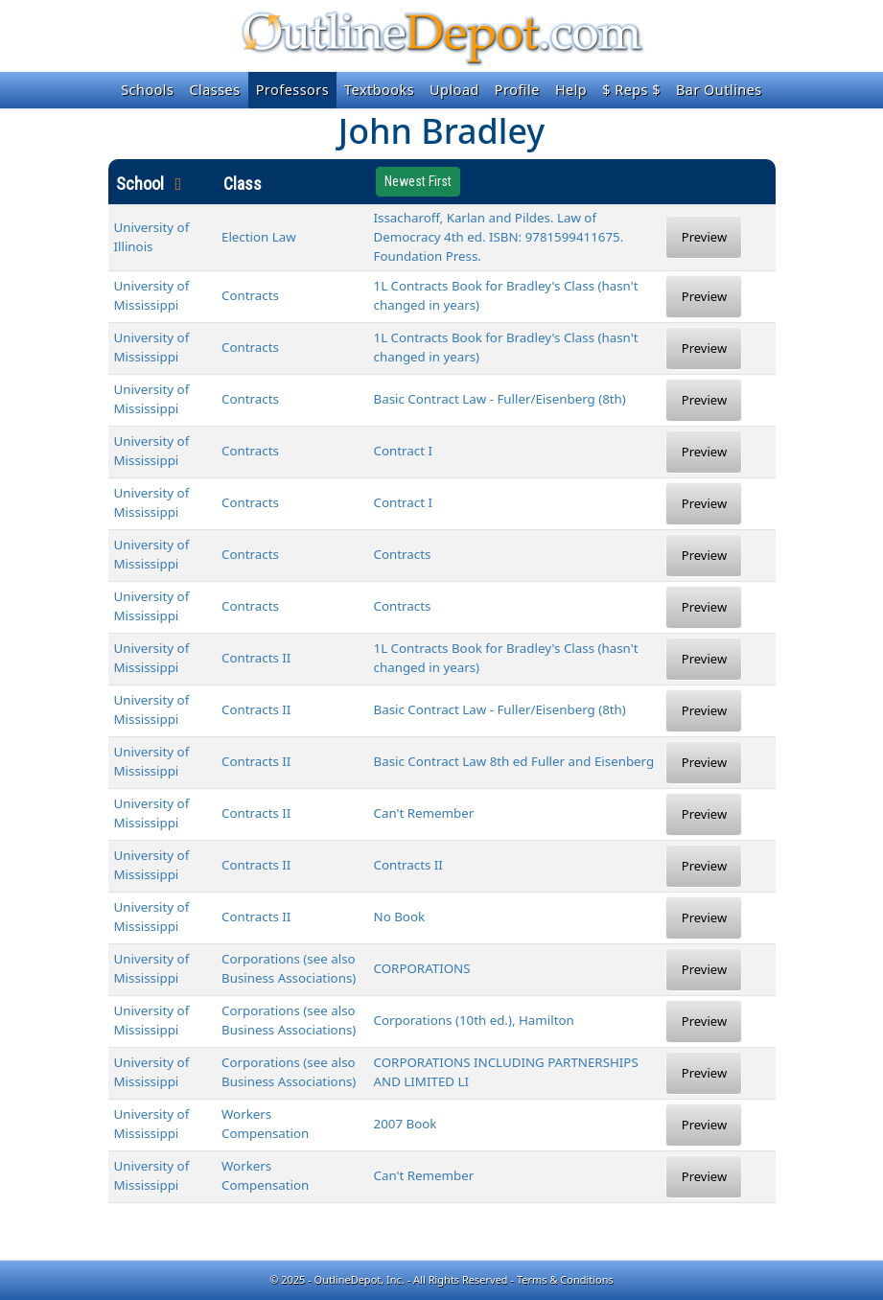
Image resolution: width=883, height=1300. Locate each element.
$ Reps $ (631, 90)
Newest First (418, 181)
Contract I (403, 450)
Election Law (258, 236)
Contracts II (255, 657)
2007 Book (405, 1123)
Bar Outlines (719, 90)
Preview (704, 236)
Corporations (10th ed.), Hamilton (474, 1020)
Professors (292, 90)
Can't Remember (424, 813)
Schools (147, 90)
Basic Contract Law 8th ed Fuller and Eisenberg (514, 761)
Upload (454, 90)
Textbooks (379, 90)
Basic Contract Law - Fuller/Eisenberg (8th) (500, 398)
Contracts (250, 295)
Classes (214, 90)
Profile (517, 90)
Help (571, 90)
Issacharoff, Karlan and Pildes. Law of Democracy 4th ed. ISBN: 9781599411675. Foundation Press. (499, 237)
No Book (400, 916)
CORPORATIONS (422, 968)
